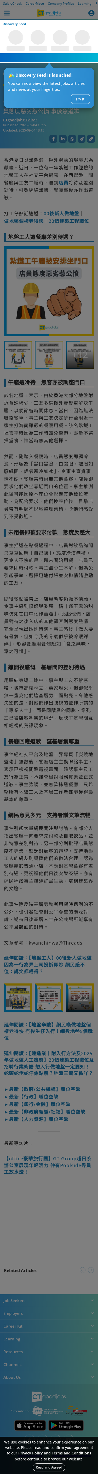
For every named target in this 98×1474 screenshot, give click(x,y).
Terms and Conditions (71, 1453)
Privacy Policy (30, 1453)
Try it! (80, 99)
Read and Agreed (49, 1467)
